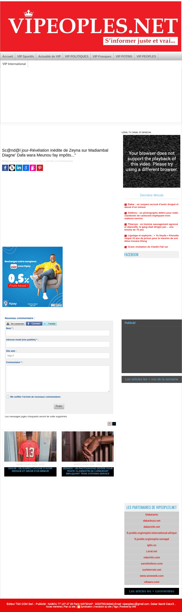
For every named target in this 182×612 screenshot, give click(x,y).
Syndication (86, 606)
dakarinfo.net (152, 526)
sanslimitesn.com (152, 563)
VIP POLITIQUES (76, 56)
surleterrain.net (151, 569)
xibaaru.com (151, 581)
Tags (115, 606)
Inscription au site (102, 606)
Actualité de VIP (49, 56)
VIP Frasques (102, 56)
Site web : (11, 351)
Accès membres (54, 606)
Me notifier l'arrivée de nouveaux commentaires (35, 397)
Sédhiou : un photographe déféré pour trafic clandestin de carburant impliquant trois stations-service (88, 471)
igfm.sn (151, 545)
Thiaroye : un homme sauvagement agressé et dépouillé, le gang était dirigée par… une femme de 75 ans (151, 229)
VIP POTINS (124, 56)
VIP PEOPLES (146, 56)
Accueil (7, 56)
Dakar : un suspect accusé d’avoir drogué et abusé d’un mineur (30, 469)
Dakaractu (151, 514)
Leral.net (151, 551)
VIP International (14, 64)
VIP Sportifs (25, 56)
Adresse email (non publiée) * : (22, 339)
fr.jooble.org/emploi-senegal (151, 539)
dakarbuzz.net (151, 520)
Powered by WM (128, 606)
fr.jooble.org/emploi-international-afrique (152, 532)
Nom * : (10, 328)
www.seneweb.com (152, 575)
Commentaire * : (14, 362)
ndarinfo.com (151, 557)
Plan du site (69, 606)
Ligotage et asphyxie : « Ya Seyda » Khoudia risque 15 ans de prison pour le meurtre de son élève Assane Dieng (151, 240)
